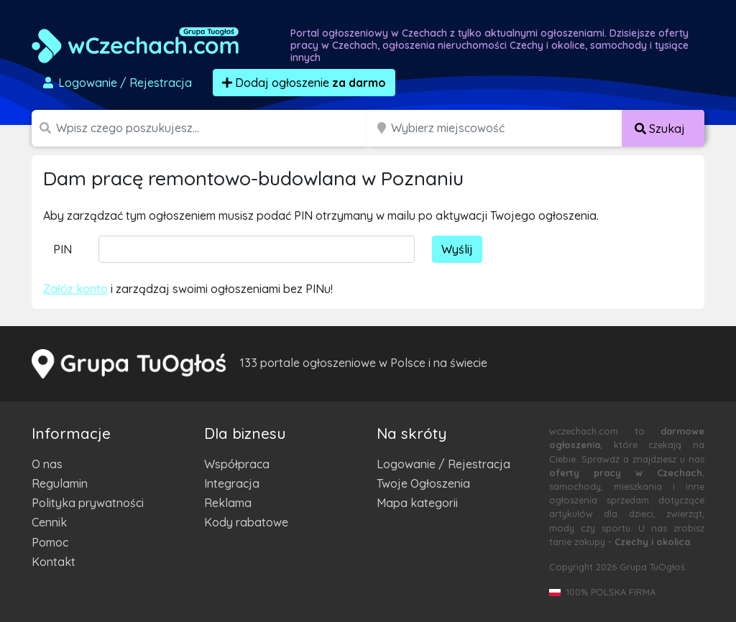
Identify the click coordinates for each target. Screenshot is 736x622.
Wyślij (457, 249)
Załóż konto (75, 289)
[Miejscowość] (506, 128)
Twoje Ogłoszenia (423, 483)
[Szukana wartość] (212, 128)
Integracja (231, 483)
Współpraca (237, 464)
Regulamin (60, 483)
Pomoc (50, 542)
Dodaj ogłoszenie (304, 82)
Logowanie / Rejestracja (443, 464)
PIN (62, 249)
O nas (47, 464)
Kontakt (53, 561)
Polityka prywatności (88, 503)
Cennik (49, 522)
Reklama (228, 503)
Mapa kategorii (417, 503)
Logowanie (116, 82)
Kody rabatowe (246, 522)
